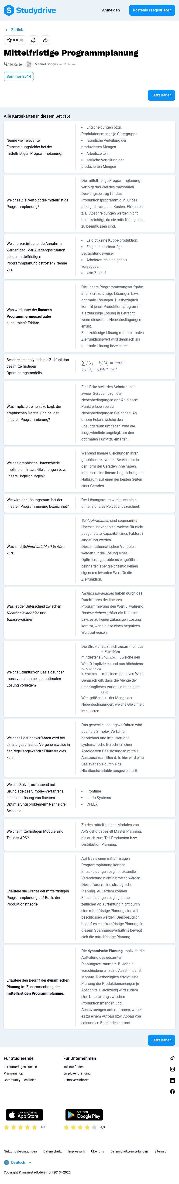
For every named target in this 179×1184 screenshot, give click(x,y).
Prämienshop (13, 1073)
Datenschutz (52, 1151)
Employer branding (77, 1073)
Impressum (76, 1151)
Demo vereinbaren (76, 1080)
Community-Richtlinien (20, 1080)
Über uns (97, 1151)
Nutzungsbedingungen (20, 1151)
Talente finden (73, 1067)
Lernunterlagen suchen (20, 1067)
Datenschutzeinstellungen (129, 1151)
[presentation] (84, 367)
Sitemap (160, 1151)
